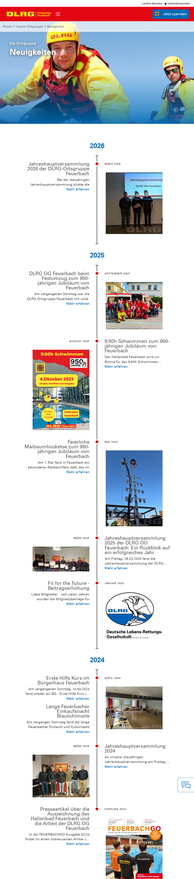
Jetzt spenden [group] (171, 13)
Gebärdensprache (177, 3)
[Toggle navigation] (58, 14)
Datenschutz (38, 873)
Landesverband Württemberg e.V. (135, 873)
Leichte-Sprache (152, 3)
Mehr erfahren (77, 87)
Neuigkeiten (55, 26)
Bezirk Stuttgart (173, 873)
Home (7, 26)
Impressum (18, 873)
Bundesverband (96, 873)
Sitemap (56, 873)
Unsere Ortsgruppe (29, 26)
